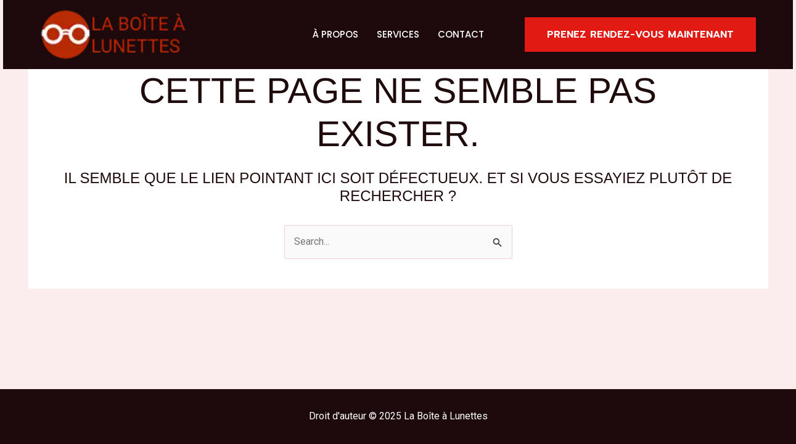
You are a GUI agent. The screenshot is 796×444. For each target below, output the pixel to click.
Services (398, 34)
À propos (335, 34)
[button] (640, 34)
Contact (461, 34)
